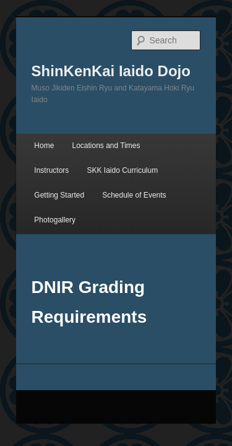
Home (30, 117)
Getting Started (135, 142)
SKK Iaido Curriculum (56, 142)
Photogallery (123, 166)
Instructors (162, 117)
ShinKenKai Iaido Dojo (97, 54)
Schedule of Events (52, 166)
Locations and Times (92, 117)
